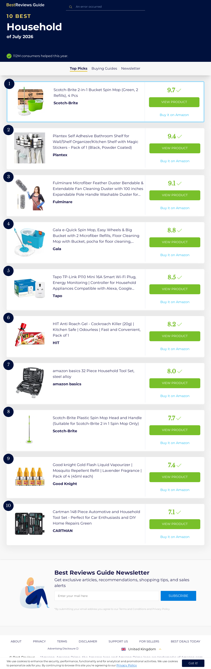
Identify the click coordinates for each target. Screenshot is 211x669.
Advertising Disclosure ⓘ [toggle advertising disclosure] (63, 648)
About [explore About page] (16, 641)
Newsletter (130, 68)
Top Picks (78, 68)
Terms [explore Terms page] (62, 641)
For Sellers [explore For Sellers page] (149, 641)
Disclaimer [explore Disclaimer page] (88, 641)
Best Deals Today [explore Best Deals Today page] (185, 641)
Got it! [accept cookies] (193, 663)
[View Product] (105, 101)
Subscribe (178, 596)
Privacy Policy (126, 665)
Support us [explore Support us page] (118, 641)
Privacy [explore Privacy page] (39, 641)
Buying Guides (104, 68)
